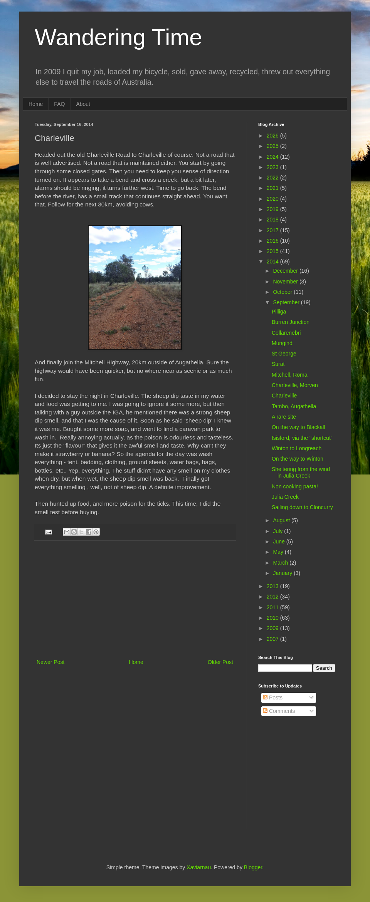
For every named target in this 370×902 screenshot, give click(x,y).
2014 (273, 261)
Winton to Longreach (296, 448)
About (83, 104)
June (279, 541)
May (278, 552)
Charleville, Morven (295, 385)
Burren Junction (290, 322)
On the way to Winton (297, 459)
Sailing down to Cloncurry (302, 507)
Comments (279, 711)
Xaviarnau (199, 867)
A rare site (284, 417)
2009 (273, 628)
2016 (273, 241)
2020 (273, 199)
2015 (273, 251)
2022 (273, 177)
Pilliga (279, 311)
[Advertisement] (135, 600)
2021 (273, 188)
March (281, 563)
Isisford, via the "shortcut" (302, 438)
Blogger (253, 867)
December (286, 271)
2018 (273, 219)
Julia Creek (285, 497)
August (282, 520)
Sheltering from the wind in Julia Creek (301, 472)
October (283, 292)
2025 (273, 146)
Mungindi (283, 343)
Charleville (284, 395)
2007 (273, 639)
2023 (273, 167)
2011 (273, 607)
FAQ (59, 104)
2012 (273, 597)
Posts (273, 697)
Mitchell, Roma (290, 375)
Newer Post (50, 662)
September (287, 302)
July (278, 531)
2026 (273, 135)
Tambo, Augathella (294, 406)
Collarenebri (286, 333)
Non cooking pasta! (295, 486)
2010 (273, 618)
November (286, 281)
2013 (273, 586)
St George (284, 353)
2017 (273, 230)
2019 (273, 209)
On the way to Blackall (298, 427)
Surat (278, 364)
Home (36, 104)
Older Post (220, 662)
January (283, 573)
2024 (273, 157)
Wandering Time (118, 37)
